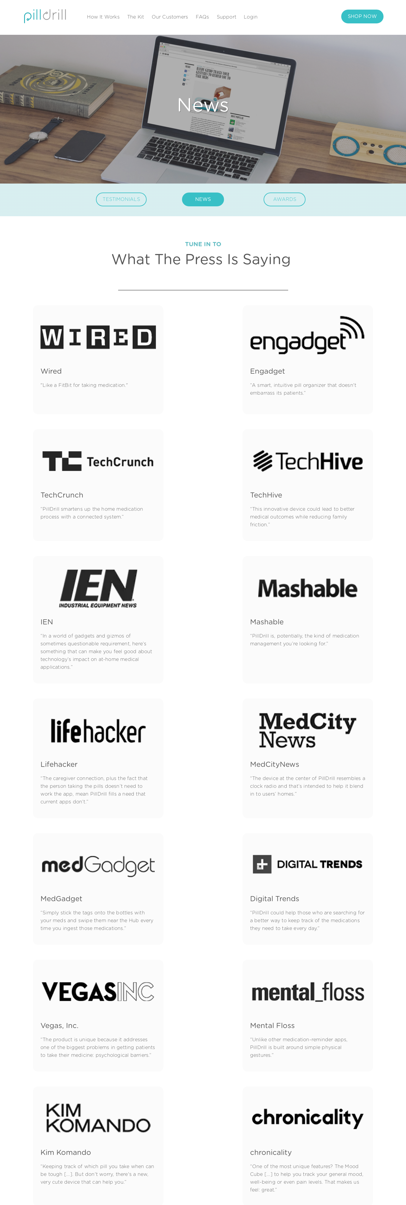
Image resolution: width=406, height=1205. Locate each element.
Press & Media (261, 1143)
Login (251, 17)
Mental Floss (298, 746)
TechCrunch (297, 360)
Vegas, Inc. (177, 746)
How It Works (103, 17)
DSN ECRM (296, 878)
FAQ (315, 1119)
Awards (253, 1131)
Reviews (189, 1143)
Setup (186, 1155)
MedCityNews (182, 615)
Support (226, 17)
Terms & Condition (368, 1192)
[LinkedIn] (62, 1142)
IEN (164, 476)
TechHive (56, 476)
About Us (255, 1107)
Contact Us (257, 1155)
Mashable (293, 476)
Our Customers (170, 17)
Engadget (175, 360)
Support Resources (333, 1107)
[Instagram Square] (51, 1142)
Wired (51, 360)
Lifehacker (59, 615)
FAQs (202, 17)
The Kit (135, 17)
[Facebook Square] (41, 1142)
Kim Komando (65, 878)
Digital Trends (65, 746)
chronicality (179, 878)
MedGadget (297, 615)
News (251, 1119)
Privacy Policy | (329, 1192)
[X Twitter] (72, 1142)
